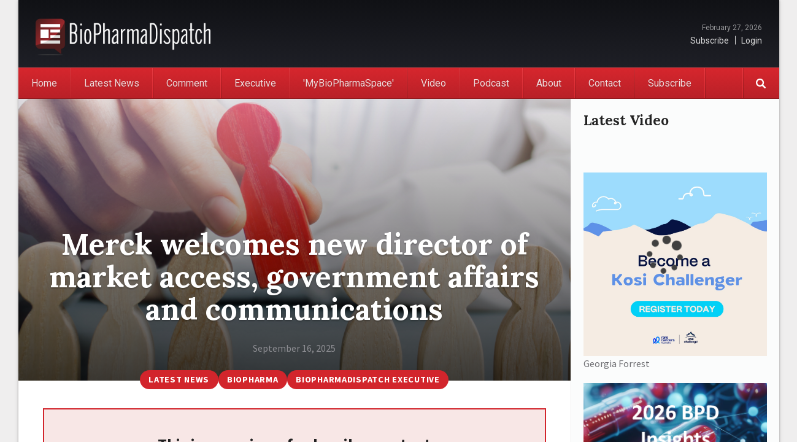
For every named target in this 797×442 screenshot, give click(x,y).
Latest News (111, 83)
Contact (604, 83)
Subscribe (709, 40)
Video (433, 83)
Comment (186, 83)
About (548, 83)
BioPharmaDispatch (123, 34)
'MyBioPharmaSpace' (348, 83)
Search (760, 83)
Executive (255, 83)
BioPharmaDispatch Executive (367, 379)
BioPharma (252, 379)
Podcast (491, 83)
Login (751, 40)
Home (44, 83)
